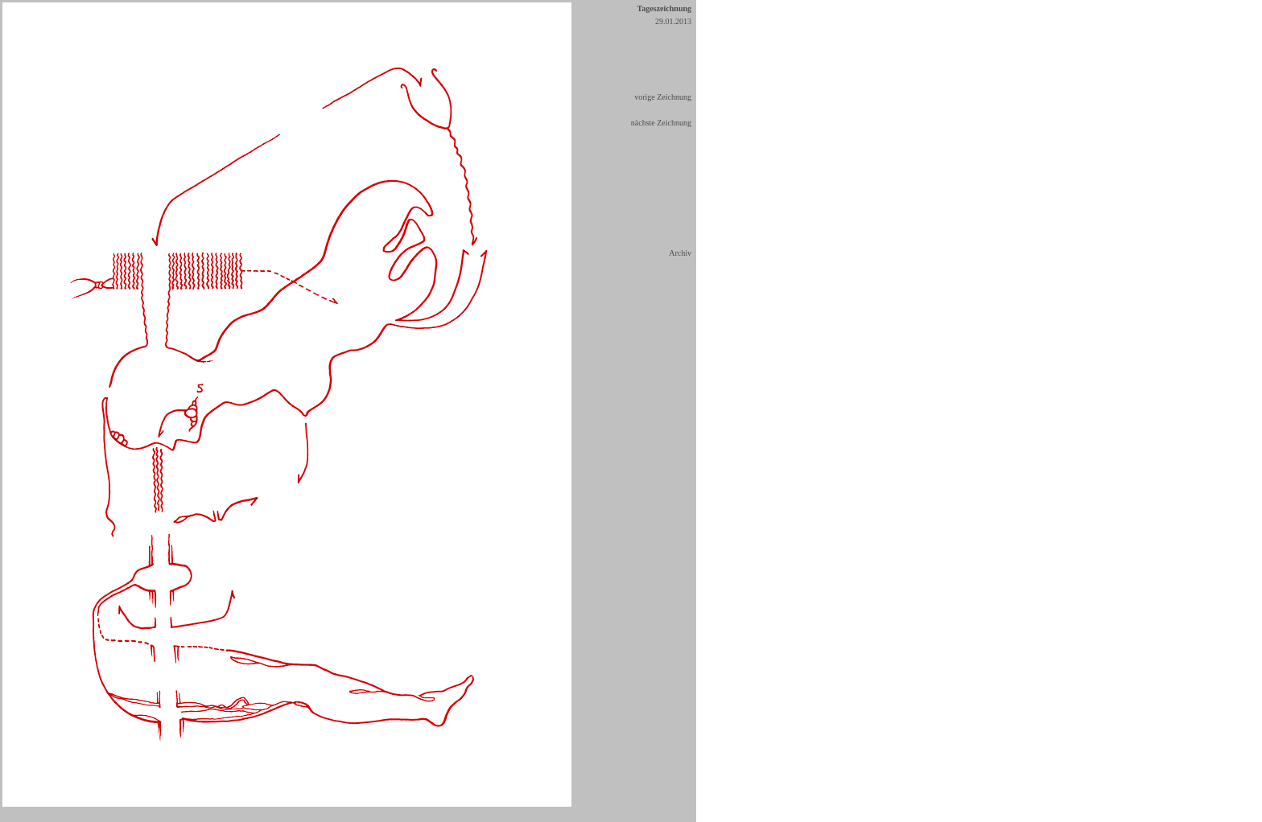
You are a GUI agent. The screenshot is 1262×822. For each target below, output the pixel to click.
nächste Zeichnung (661, 122)
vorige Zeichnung (662, 96)
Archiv (680, 253)
